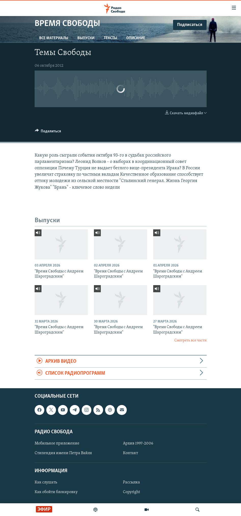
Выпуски (85, 38)
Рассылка (131, 483)
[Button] (48, 132)
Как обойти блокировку (56, 492)
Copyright (131, 492)
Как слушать (46, 483)
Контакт (130, 453)
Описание (135, 38)
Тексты (110, 38)
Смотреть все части (190, 340)
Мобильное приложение (57, 443)
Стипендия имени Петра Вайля (63, 453)
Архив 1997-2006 (138, 443)
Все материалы (53, 38)
